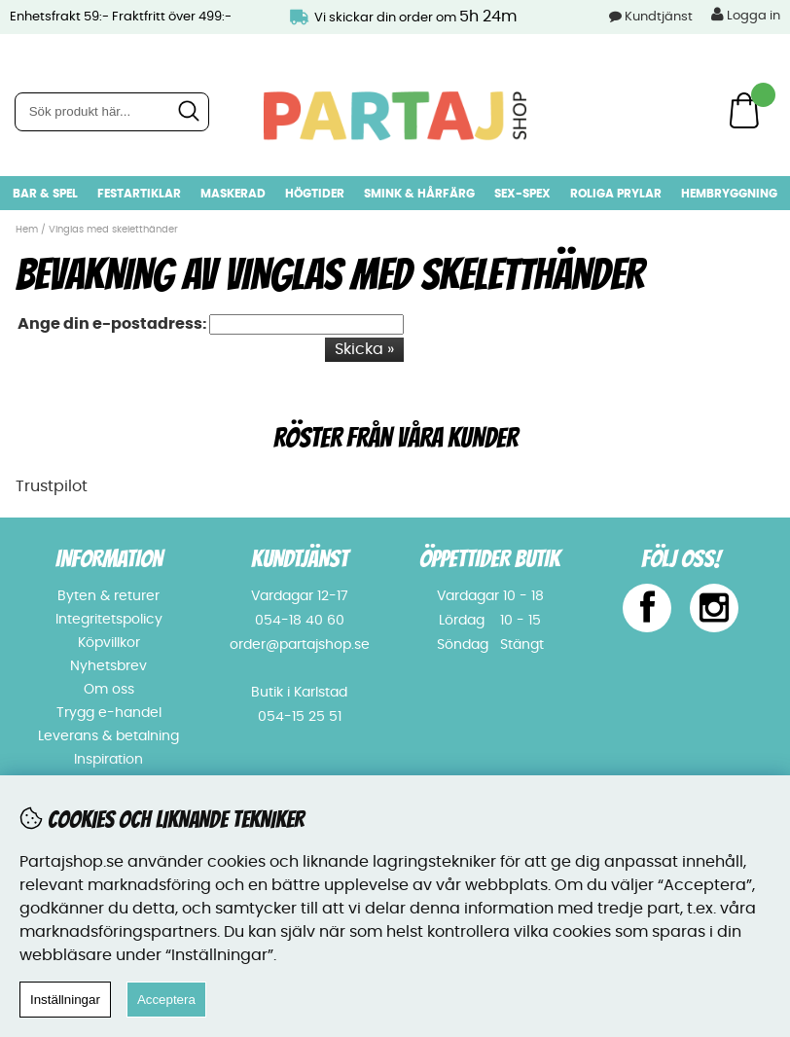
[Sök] (112, 111)
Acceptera (166, 999)
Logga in (745, 14)
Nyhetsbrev (108, 666)
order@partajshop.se (300, 645)
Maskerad (233, 193)
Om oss (109, 690)
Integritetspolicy (108, 619)
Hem (27, 229)
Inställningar (65, 999)
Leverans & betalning (108, 736)
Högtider (314, 193)
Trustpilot (52, 486)
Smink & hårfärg (419, 193)
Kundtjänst (659, 17)
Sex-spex (522, 193)
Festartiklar (139, 193)
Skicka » (364, 349)
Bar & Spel (45, 193)
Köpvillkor (109, 643)
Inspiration (108, 760)
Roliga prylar (616, 193)
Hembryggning (729, 193)
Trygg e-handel (109, 713)
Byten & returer (108, 596)
